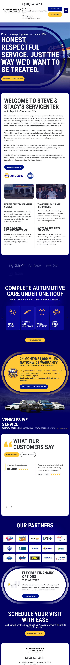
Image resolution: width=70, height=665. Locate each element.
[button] (11, 507)
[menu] (66, 10)
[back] (2, 318)
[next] (68, 318)
